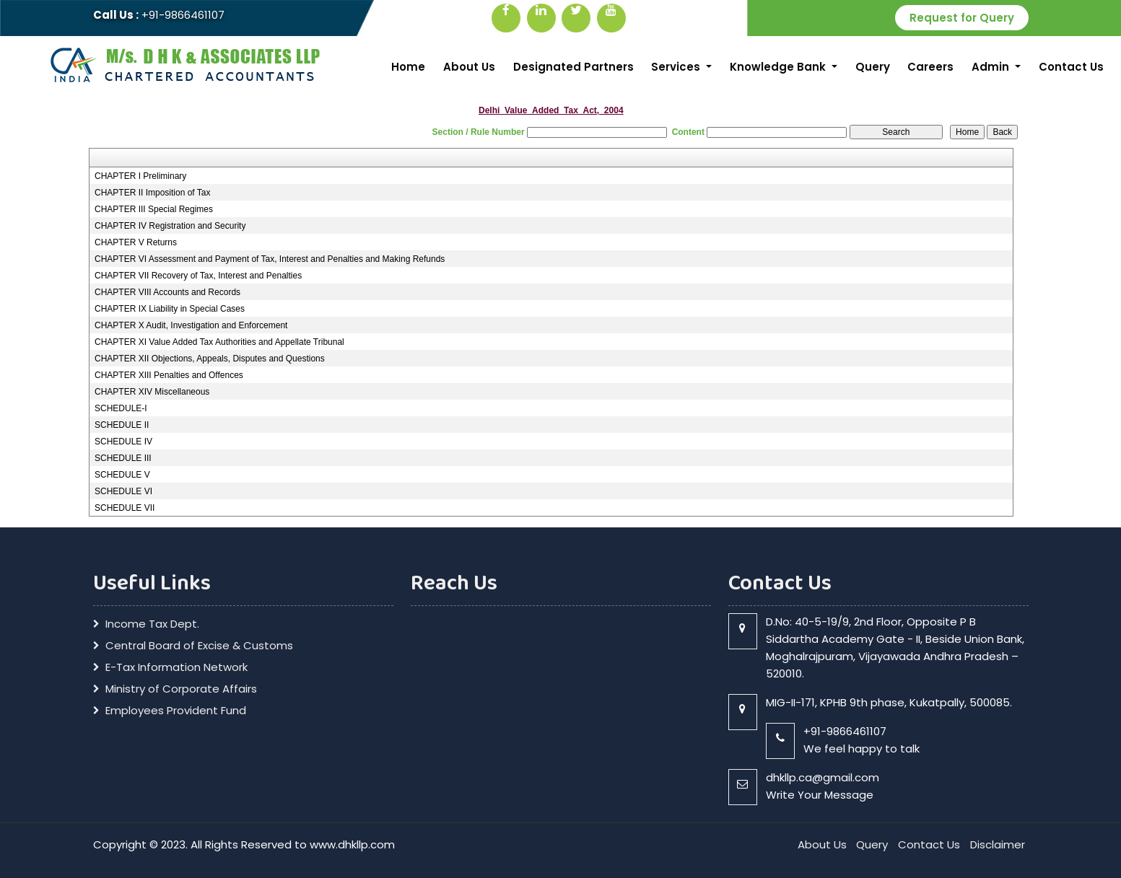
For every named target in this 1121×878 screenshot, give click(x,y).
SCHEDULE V (122, 475)
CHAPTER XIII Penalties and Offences (169, 375)
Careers (930, 66)
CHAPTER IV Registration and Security (170, 226)
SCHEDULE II (122, 425)
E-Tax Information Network (176, 667)
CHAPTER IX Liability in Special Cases (170, 309)
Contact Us (1071, 66)
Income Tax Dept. (152, 624)
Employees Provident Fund (175, 710)
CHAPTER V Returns (136, 242)
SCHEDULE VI (123, 491)
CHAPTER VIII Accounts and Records (167, 292)
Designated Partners (573, 66)
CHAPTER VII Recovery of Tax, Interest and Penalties (198, 276)
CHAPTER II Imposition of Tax (153, 193)
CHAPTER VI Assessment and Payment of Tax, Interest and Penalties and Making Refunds (270, 259)
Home (408, 66)
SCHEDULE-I (121, 408)
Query (872, 66)
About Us (469, 66)
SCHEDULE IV (123, 441)
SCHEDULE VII (124, 508)
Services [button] (677, 66)
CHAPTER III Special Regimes (154, 209)
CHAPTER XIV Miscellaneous (152, 392)
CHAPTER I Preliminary (140, 176)
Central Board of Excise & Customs (199, 645)
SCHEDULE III (123, 458)
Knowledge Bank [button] (779, 66)
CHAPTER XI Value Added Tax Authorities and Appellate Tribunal (219, 342)
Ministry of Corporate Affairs (181, 689)
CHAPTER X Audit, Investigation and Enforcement (191, 325)
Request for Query (962, 17)
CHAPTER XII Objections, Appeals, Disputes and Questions (210, 359)
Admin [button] (992, 66)
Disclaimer (997, 844)
